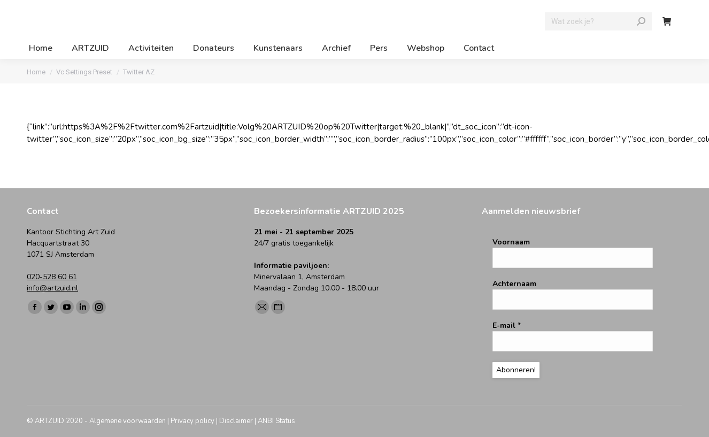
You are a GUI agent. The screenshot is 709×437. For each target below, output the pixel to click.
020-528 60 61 (52, 277)
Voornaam (511, 242)
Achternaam (514, 284)
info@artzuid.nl (52, 288)
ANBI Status (276, 421)
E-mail (506, 325)
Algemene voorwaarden (127, 421)
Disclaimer (236, 421)
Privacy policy (192, 421)
